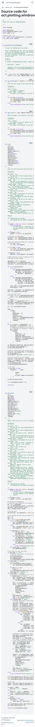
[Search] (32, 2)
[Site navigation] (3, 2)
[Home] (2, 7)
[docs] (30, 44)
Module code (9, 7)
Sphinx (12, 722)
